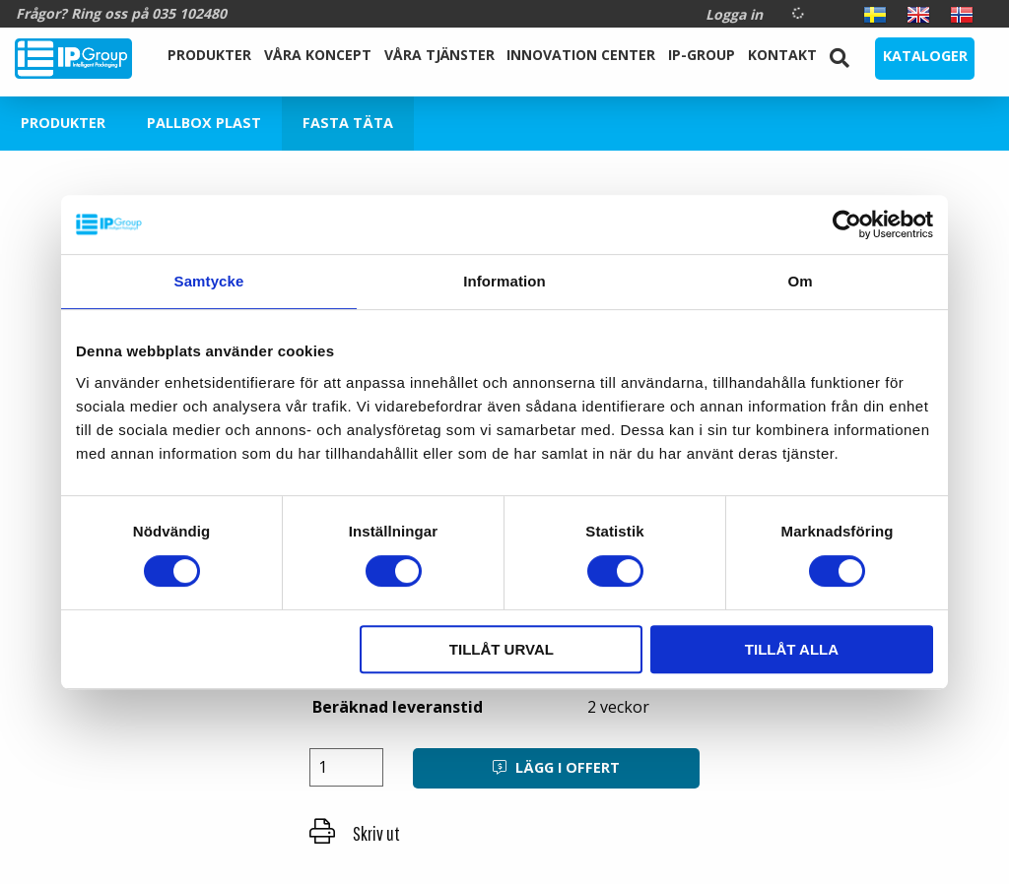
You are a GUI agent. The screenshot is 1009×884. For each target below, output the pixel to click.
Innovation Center (580, 54)
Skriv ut (354, 833)
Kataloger (925, 55)
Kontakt (782, 54)
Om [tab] (799, 281)
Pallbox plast (204, 122)
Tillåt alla (792, 649)
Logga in (734, 14)
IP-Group (701, 54)
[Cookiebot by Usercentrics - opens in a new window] (847, 224)
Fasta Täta (348, 122)
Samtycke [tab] (209, 281)
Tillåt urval (501, 649)
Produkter (209, 54)
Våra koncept (317, 54)
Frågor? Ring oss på (121, 13)
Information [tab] (504, 281)
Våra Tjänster (439, 54)
